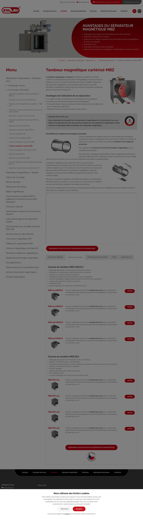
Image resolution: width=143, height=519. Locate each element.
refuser (67, 514)
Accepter (79, 509)
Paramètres (64, 509)
